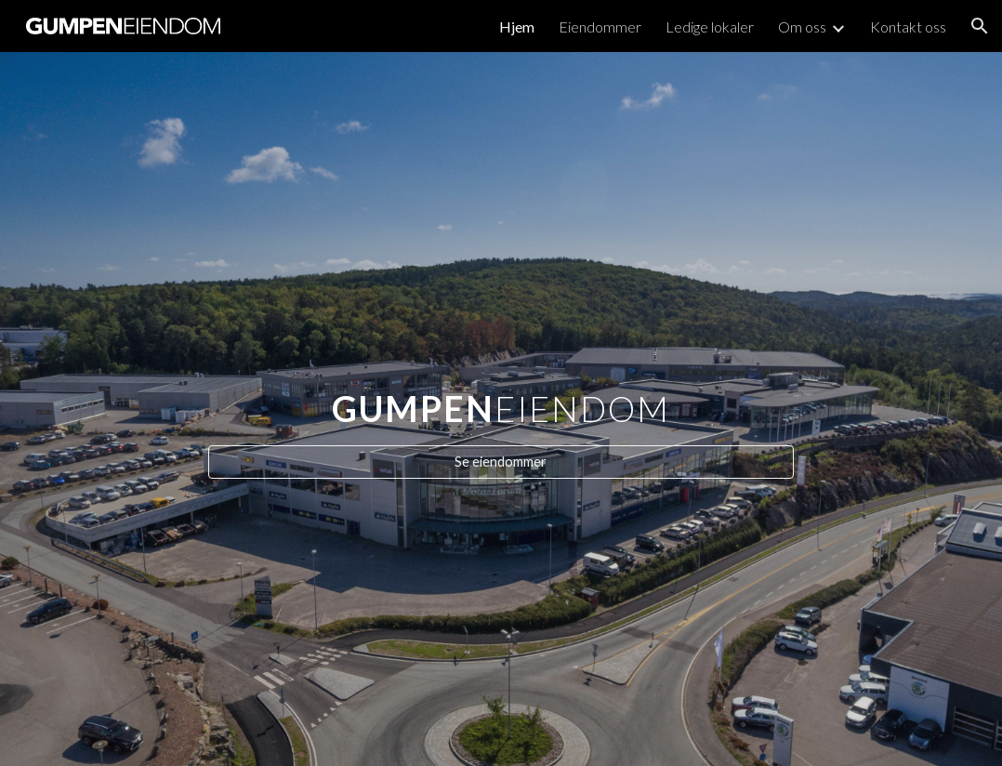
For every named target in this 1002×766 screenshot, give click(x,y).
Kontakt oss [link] (908, 26)
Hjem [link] (516, 26)
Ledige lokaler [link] (710, 26)
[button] (979, 26)
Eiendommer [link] (600, 26)
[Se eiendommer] (501, 462)
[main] (501, 391)
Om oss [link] (802, 26)
